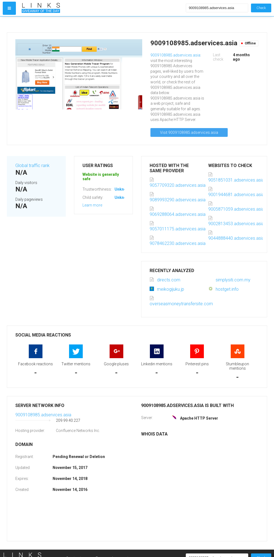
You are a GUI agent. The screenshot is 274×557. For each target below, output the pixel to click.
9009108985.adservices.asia (175, 55)
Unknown (123, 189)
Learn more (92, 205)
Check (261, 8)
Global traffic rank (32, 165)
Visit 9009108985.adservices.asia (189, 132)
